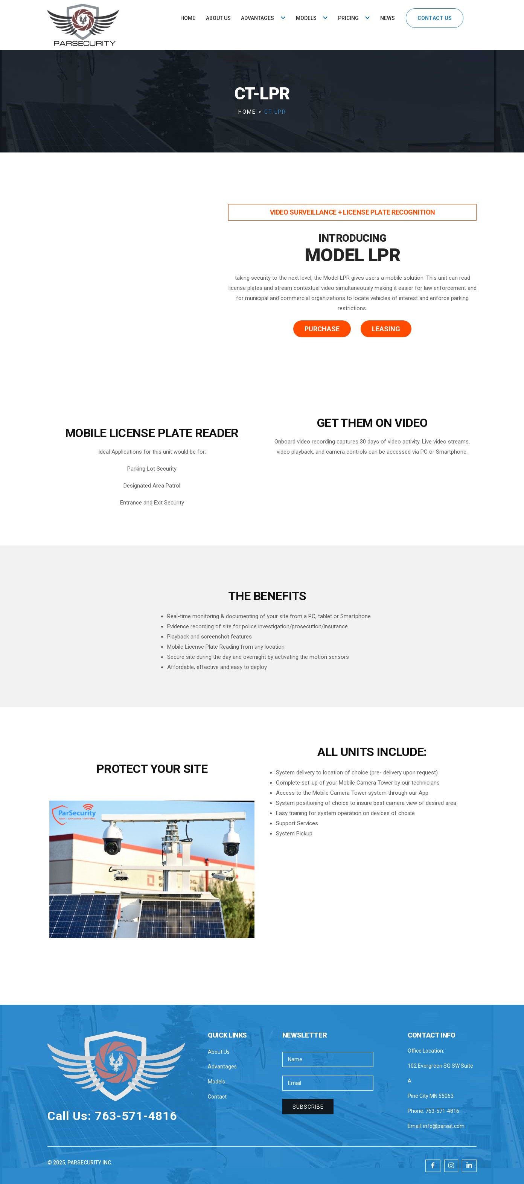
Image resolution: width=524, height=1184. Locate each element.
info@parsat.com (444, 1126)
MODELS (306, 18)
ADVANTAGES (257, 18)
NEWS (387, 18)
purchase (322, 329)
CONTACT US (434, 18)
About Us (219, 1052)
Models (216, 1082)
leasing (386, 329)
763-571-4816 (442, 1111)
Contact (217, 1097)
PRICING (348, 18)
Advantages (222, 1067)
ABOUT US (218, 18)
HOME (187, 18)
